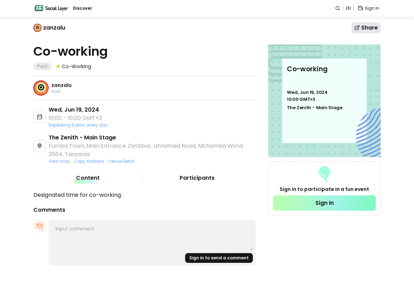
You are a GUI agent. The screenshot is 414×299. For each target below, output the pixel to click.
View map (59, 161)
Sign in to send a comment (219, 258)
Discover (82, 8)
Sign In (324, 203)
